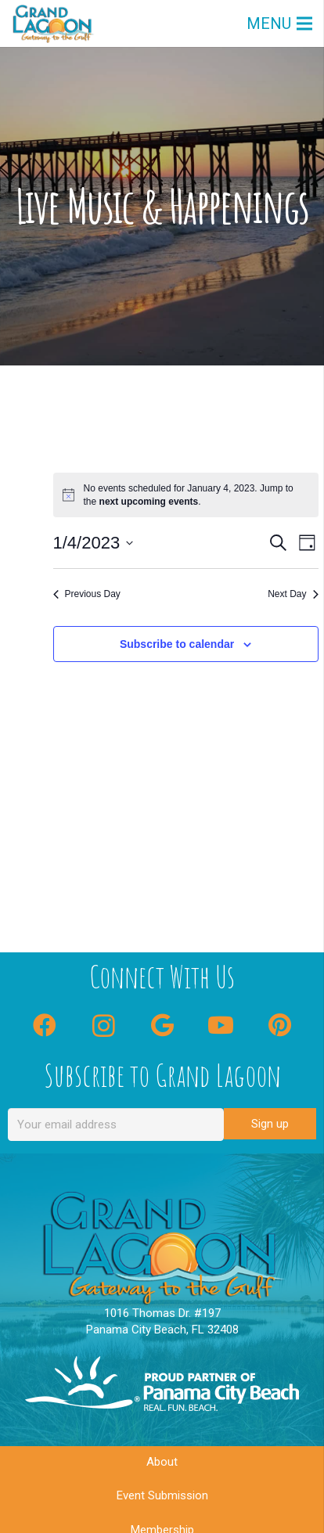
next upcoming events (149, 501)
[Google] (162, 1025)
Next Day (293, 593)
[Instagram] (103, 1025)
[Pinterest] (279, 1025)
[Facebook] (45, 1025)
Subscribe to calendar (177, 644)
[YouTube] (221, 1025)
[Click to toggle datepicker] (93, 543)
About (162, 1462)
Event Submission (162, 1495)
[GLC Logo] (53, 23)
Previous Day (87, 593)
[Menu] (279, 23)
